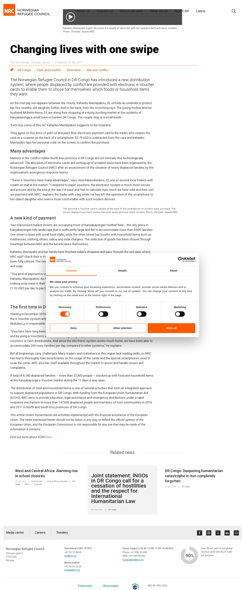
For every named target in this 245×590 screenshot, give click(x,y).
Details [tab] (122, 270)
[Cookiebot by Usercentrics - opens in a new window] (180, 259)
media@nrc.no (72, 570)
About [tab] (173, 270)
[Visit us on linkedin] (227, 532)
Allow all (171, 328)
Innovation (74, 70)
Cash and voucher (49, 70)
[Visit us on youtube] (236, 532)
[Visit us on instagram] (208, 532)
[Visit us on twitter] (217, 532)
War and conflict (97, 70)
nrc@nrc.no (70, 555)
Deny (73, 328)
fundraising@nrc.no (133, 559)
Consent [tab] (71, 270)
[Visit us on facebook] (199, 532)
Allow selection (122, 328)
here (49, 437)
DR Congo (24, 70)
